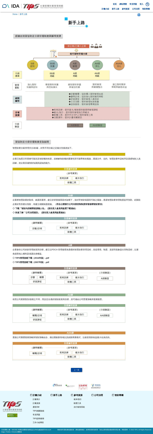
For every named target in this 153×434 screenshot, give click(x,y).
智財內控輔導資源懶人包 (32, 208)
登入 (141, 4)
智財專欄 (146, 9)
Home (15, 14)
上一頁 (76, 370)
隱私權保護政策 (69, 430)
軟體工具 (77, 403)
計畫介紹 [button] (105, 9)
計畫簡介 (36, 399)
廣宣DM (36, 407)
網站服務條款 (80, 430)
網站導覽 (123, 4)
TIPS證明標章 (38, 419)
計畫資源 (36, 403)
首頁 (115, 4)
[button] (148, 4)
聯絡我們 (60, 430)
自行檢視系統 (79, 407)
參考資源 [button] (125, 9)
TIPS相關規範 (38, 411)
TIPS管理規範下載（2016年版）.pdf (32, 258)
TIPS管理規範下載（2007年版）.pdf (32, 262)
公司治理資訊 (32, 212)
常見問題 (133, 4)
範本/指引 (78, 399)
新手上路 (115, 9)
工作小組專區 (38, 422)
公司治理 (135, 9)
